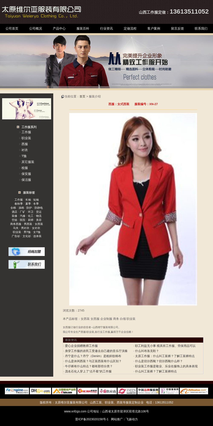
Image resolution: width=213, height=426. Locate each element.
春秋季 (18, 203)
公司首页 (12, 28)
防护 (29, 207)
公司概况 (35, 28)
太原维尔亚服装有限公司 (71, 402)
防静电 (39, 207)
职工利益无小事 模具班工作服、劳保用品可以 (165, 345)
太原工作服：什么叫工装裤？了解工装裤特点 (164, 356)
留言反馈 (177, 28)
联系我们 (201, 28)
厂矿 (22, 211)
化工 (30, 215)
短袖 (36, 199)
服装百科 (82, 28)
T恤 (24, 156)
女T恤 (36, 232)
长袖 (28, 199)
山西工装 (96, 402)
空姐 (14, 220)
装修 (14, 215)
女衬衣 (36, 228)
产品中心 (59, 28)
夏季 (28, 203)
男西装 (28, 224)
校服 (25, 168)
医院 (22, 220)
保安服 (26, 174)
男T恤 (27, 232)
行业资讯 (106, 28)
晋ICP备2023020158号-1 (91, 419)
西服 (25, 144)
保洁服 (26, 180)
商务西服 (15, 224)
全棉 (13, 207)
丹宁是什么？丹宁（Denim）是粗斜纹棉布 (92, 356)
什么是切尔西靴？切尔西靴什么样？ (158, 361)
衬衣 (25, 150)
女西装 (39, 224)
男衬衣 (25, 228)
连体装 (37, 236)
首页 (82, 96)
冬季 (36, 203)
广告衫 (16, 236)
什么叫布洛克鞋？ (146, 351)
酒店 (14, 211)
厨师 (30, 220)
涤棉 (21, 207)
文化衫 (27, 236)
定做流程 (130, 28)
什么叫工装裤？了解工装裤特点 (155, 371)
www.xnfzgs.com (75, 411)
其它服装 (28, 162)
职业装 (26, 138)
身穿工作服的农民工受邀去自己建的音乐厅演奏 (96, 351)
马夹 (16, 228)
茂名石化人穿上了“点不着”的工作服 (88, 371)
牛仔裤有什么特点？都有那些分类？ (88, 366)
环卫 (30, 211)
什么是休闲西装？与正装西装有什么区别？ (93, 361)
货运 (39, 211)
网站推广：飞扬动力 (124, 419)
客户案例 (153, 28)
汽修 (22, 215)
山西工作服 (148, 12)
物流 (39, 215)
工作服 (26, 132)
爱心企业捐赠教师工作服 (81, 345)
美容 (39, 220)
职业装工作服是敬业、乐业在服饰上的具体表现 (166, 366)
